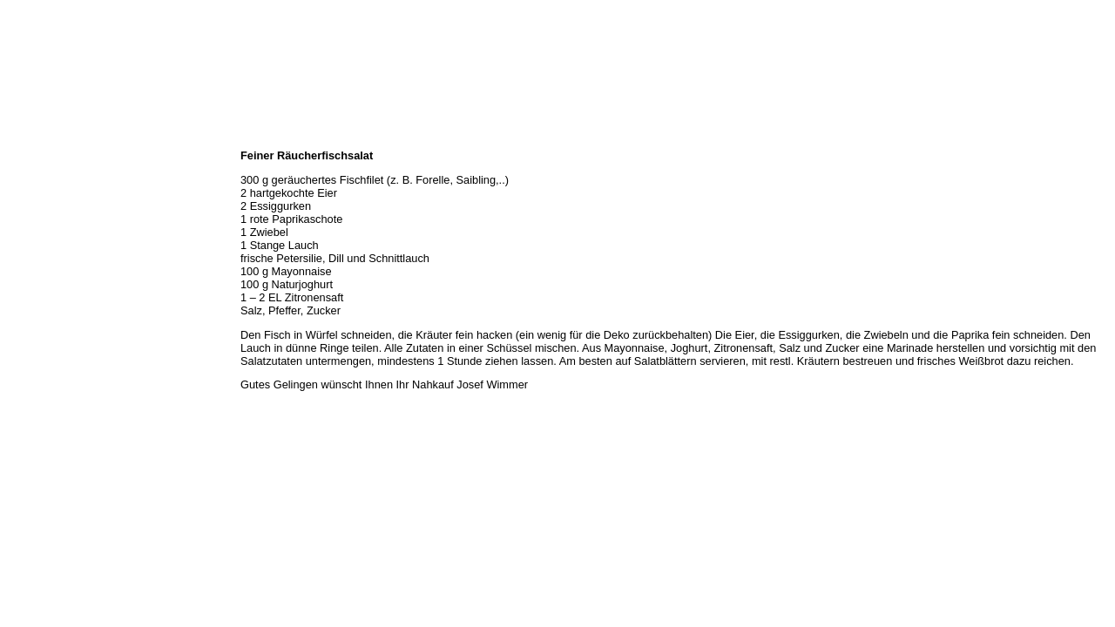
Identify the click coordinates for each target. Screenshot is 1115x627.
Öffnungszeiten (41, 176)
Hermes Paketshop (49, 233)
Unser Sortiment (44, 195)
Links (19, 291)
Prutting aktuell (41, 310)
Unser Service (39, 214)
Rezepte (25, 252)
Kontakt (24, 271)
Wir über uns (35, 157)
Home (20, 137)
